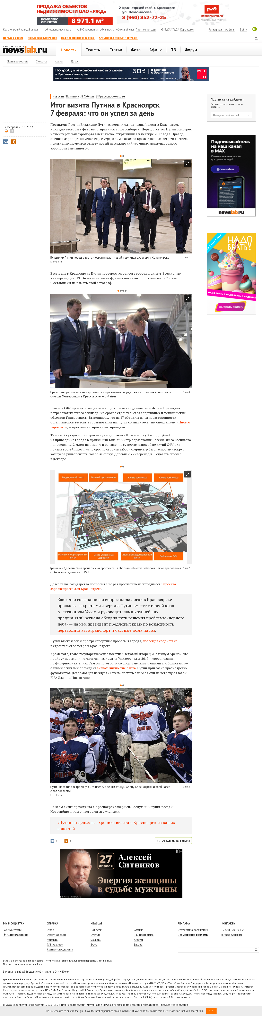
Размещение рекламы (193, 935)
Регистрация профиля (222, 29)
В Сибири (87, 96)
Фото (93, 944)
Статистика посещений (193, 930)
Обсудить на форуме (176, 841)
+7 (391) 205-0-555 (232, 930)
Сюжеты (95, 939)
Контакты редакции (60, 949)
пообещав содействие (160, 641)
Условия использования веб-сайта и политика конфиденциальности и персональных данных (57, 960)
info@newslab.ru (231, 935)
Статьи (95, 935)
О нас (50, 930)
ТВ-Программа (144, 935)
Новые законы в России (42, 38)
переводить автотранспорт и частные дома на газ (106, 630)
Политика (72, 96)
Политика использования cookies (22, 964)
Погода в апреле (13, 38)
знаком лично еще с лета (116, 668)
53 (12, 131)
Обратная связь (56, 935)
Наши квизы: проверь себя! (78, 38)
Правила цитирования (173, 1005)
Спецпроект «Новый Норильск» (118, 38)
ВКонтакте (12, 930)
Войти (243, 29)
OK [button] (211, 1011)
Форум (138, 939)
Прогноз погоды (146, 29)
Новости (58, 96)
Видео (138, 944)
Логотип (52, 939)
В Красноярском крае (110, 96)
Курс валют (187, 29)
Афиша (138, 930)
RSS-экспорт (55, 944)
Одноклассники (15, 935)
